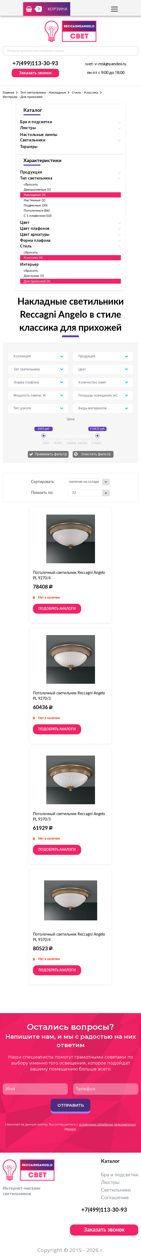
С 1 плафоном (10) (37, 215)
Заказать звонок (35, 73)
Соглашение (115, 1197)
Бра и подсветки (119, 1175)
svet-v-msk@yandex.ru (105, 64)
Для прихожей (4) (37, 281)
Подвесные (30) (35, 205)
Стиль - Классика (85, 92)
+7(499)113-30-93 (35, 63)
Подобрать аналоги (57, 608)
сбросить (31, 184)
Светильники (116, 1190)
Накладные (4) (34, 194)
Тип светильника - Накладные (43, 92)
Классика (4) (33, 257)
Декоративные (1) (37, 189)
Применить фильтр (51, 454)
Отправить (70, 1105)
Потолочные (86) (37, 210)
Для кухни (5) (34, 275)
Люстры (110, 1182)
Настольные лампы (38, 135)
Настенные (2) (34, 200)
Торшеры (29, 147)
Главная (8, 92)
